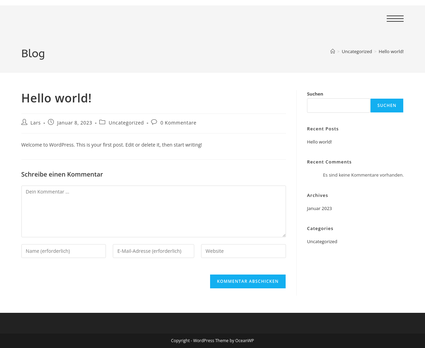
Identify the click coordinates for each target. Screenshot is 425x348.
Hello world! (391, 51)
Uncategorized (126, 122)
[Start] (332, 51)
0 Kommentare (178, 122)
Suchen (315, 94)
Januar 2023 (319, 208)
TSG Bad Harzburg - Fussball (99, 18)
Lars (35, 122)
